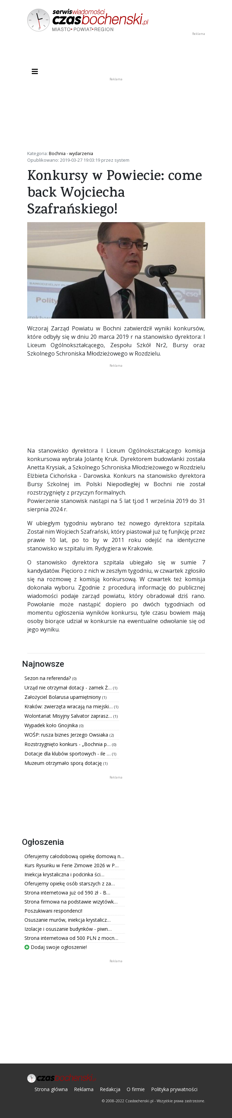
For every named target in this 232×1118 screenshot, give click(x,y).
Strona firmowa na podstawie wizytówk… (71, 901)
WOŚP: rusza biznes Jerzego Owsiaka (67, 734)
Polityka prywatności (174, 1089)
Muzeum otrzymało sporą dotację (63, 763)
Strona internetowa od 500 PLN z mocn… (71, 938)
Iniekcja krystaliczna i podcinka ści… (64, 874)
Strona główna (51, 1089)
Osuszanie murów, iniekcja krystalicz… (67, 919)
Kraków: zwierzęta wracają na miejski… (69, 706)
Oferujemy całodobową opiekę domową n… (74, 856)
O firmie (136, 1089)
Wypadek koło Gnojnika (51, 725)
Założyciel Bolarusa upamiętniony (63, 697)
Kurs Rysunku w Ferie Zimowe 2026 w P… (71, 865)
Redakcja (110, 1089)
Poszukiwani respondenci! (53, 910)
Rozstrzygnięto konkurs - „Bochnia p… (68, 744)
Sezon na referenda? (48, 678)
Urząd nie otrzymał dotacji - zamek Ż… (68, 687)
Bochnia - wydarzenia (71, 153)
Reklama (83, 1089)
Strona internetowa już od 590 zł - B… (67, 892)
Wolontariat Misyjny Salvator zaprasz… (68, 716)
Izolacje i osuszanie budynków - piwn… (68, 929)
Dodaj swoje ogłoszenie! (55, 947)
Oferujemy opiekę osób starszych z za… (69, 883)
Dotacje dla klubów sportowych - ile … (68, 753)
